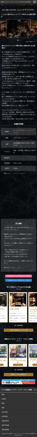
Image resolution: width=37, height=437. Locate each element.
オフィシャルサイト (19, 173)
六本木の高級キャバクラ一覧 (19, 330)
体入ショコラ (16, 267)
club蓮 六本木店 (14, 309)
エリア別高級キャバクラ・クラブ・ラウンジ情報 (16, 390)
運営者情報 (5, 429)
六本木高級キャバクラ (20, 138)
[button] (17, 40)
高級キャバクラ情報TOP (18, 374)
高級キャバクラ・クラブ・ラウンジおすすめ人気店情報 (16, 2)
